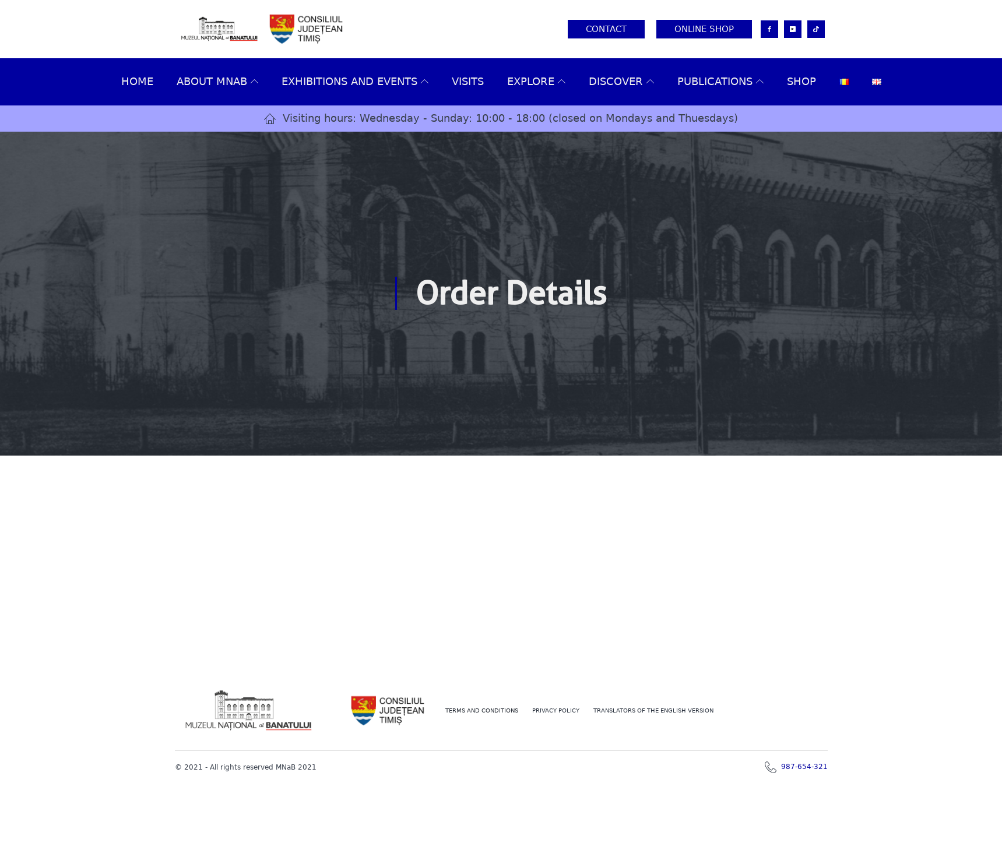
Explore (536, 81)
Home (137, 81)
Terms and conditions (481, 710)
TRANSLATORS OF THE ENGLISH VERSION (653, 710)
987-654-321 (804, 767)
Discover (621, 81)
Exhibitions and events (355, 81)
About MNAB (217, 81)
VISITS (468, 81)
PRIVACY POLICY (555, 710)
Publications (720, 81)
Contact (606, 29)
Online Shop (704, 29)
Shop (801, 81)
